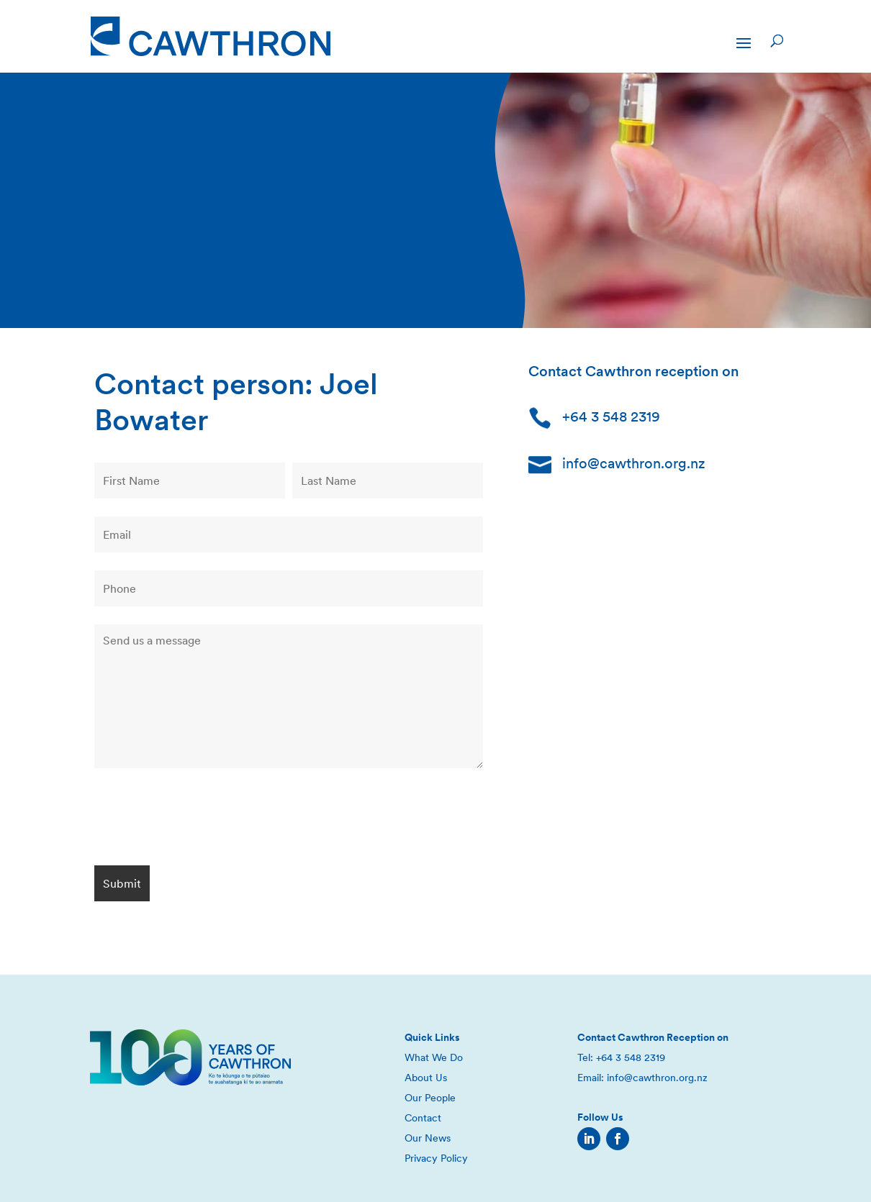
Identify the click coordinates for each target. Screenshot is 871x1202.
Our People (430, 1097)
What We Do (434, 1057)
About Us (426, 1077)
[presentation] (203, 819)
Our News (428, 1138)
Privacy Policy (436, 1158)
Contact (423, 1117)
